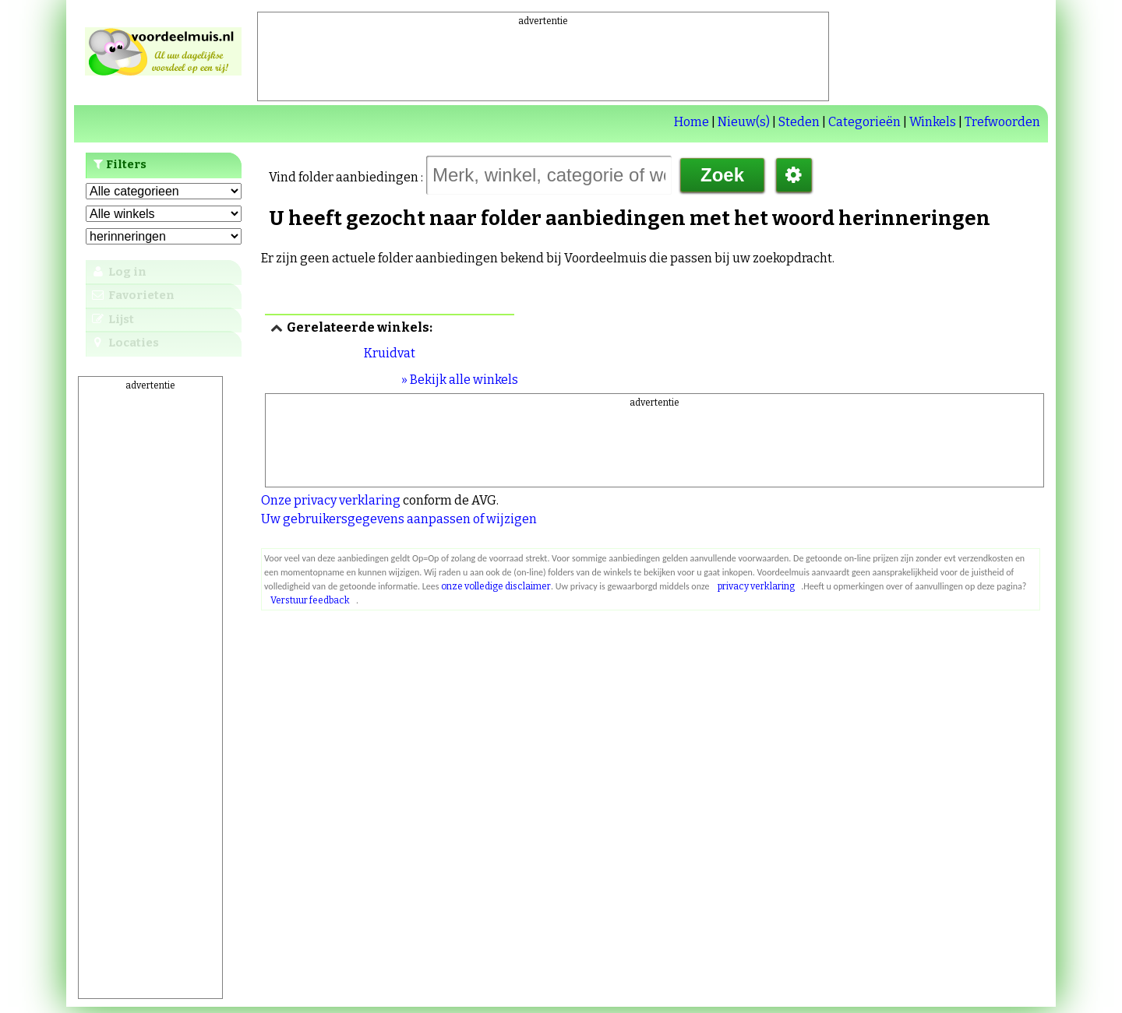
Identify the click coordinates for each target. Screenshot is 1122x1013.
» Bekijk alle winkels (459, 379)
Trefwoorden (1002, 121)
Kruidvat (389, 353)
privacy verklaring (756, 586)
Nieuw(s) (744, 121)
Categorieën (864, 121)
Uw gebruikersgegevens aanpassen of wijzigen (399, 519)
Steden (799, 121)
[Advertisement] (543, 63)
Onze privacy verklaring (330, 500)
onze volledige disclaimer (496, 586)
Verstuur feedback (310, 600)
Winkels (932, 121)
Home (691, 121)
